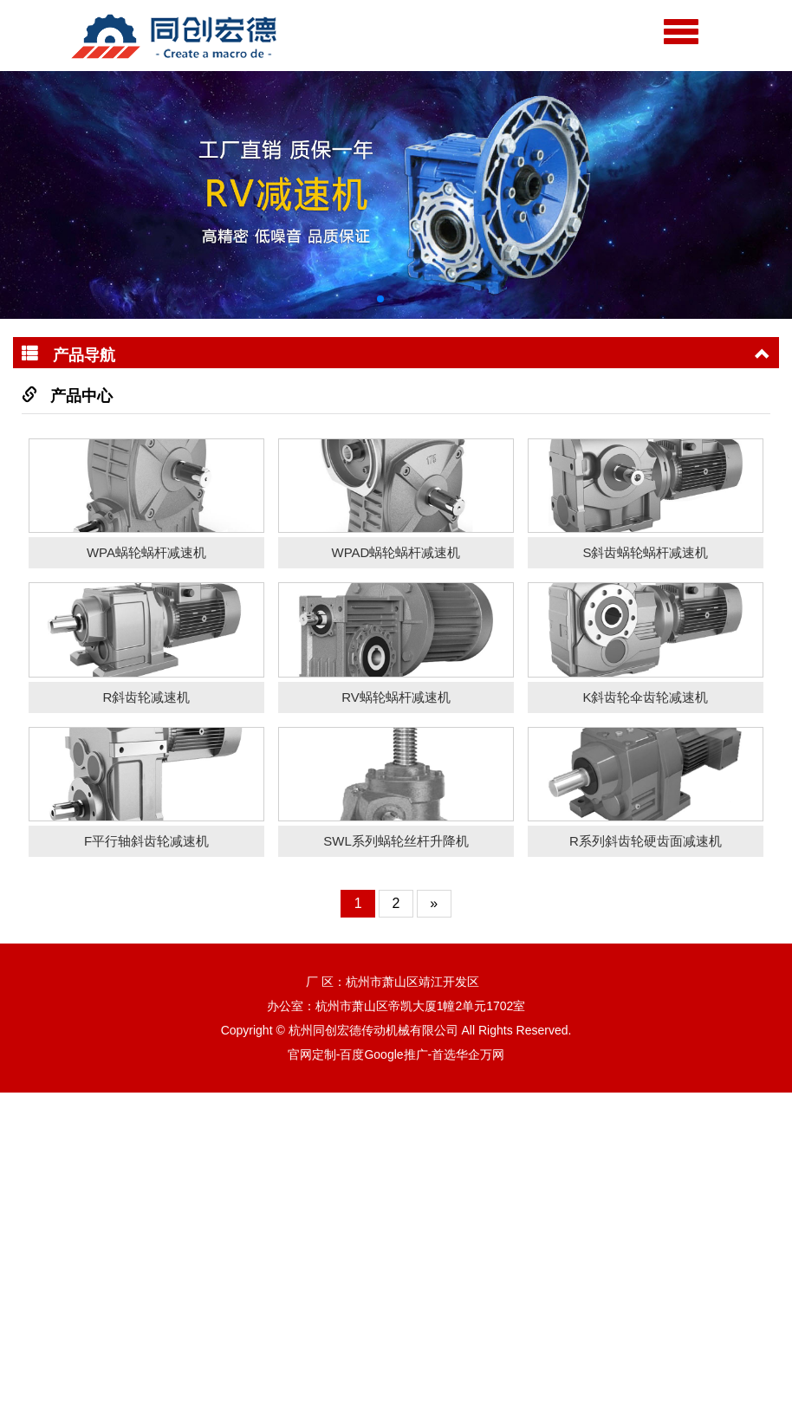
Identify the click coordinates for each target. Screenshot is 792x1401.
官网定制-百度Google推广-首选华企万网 (396, 1363)
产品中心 (81, 396)
